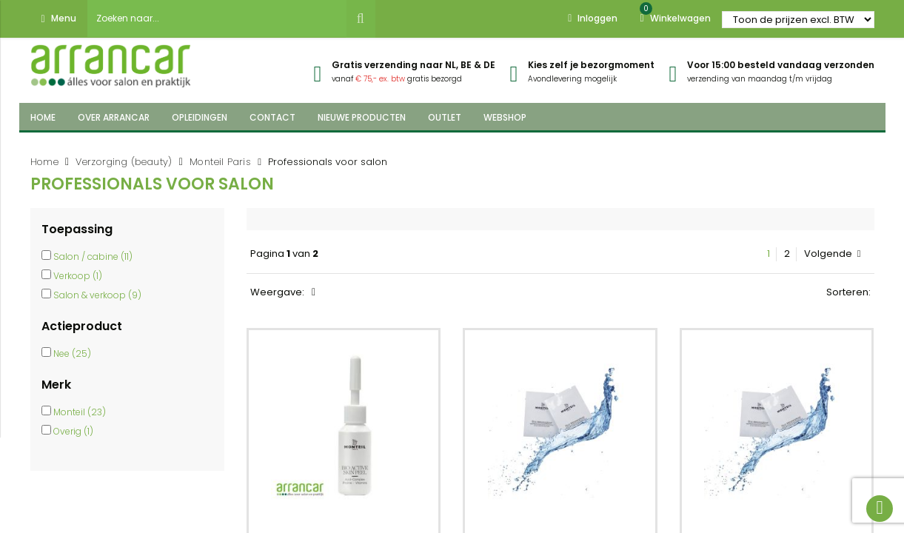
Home (44, 162)
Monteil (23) (79, 412)
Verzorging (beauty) (124, 162)
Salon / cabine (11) (93, 256)
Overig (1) (73, 431)
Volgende (832, 254)
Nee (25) (72, 353)
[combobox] (216, 18)
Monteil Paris (220, 162)
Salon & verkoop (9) (97, 295)
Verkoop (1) (77, 275)
